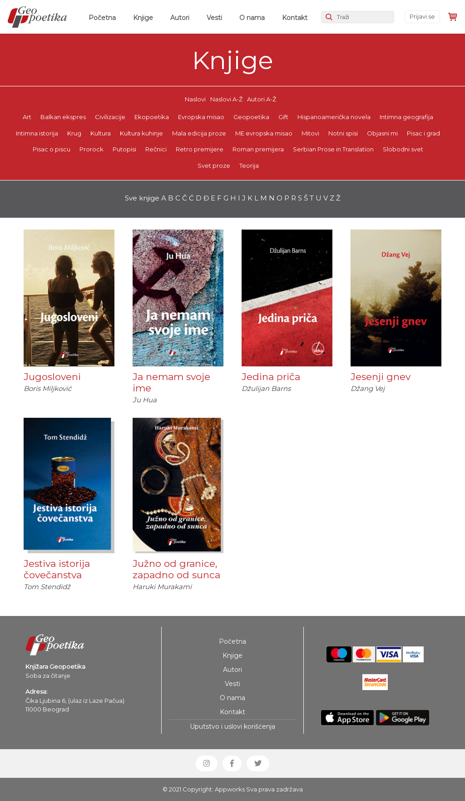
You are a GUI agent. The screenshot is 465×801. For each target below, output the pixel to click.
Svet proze (214, 165)
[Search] (357, 17)
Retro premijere (199, 149)
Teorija (249, 165)
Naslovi (195, 99)
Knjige (143, 18)
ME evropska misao (263, 133)
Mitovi (310, 133)
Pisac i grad (423, 133)
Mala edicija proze (199, 133)
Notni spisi (343, 133)
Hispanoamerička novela (334, 116)
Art (27, 116)
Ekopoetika (151, 116)
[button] (207, 763)
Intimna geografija (406, 116)
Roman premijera (258, 149)
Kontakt (294, 18)
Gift (283, 116)
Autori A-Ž (261, 99)
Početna (104, 17)
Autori (179, 18)
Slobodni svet (403, 149)
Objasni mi (382, 133)
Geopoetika (251, 116)
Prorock (91, 149)
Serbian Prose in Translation (333, 149)
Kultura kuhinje (141, 133)
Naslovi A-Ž (226, 99)
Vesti (214, 18)
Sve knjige (142, 198)
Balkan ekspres (63, 116)
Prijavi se (422, 16)
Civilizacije (110, 116)
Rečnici (156, 149)
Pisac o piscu (51, 149)
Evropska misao (201, 116)
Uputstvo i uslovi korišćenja (232, 726)
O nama (252, 18)
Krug (74, 133)
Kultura (100, 133)
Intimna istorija (37, 133)
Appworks (230, 789)
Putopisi (124, 149)
